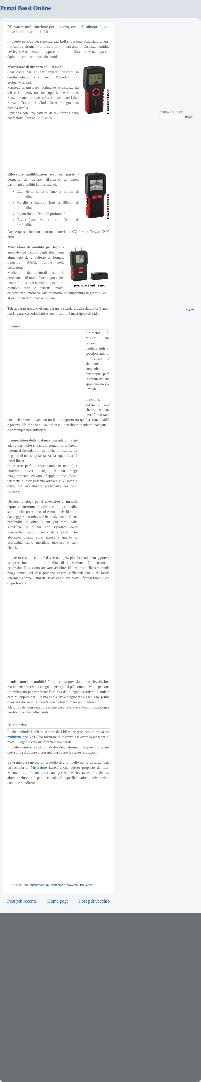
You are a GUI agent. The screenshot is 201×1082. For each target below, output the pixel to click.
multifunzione (55, 885)
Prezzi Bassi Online (25, 8)
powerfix (72, 885)
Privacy (189, 310)
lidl (26, 885)
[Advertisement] (41, 371)
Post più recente (22, 901)
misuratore (37, 885)
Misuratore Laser (44, 767)
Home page (58, 901)
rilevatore (86, 885)
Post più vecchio (94, 901)
